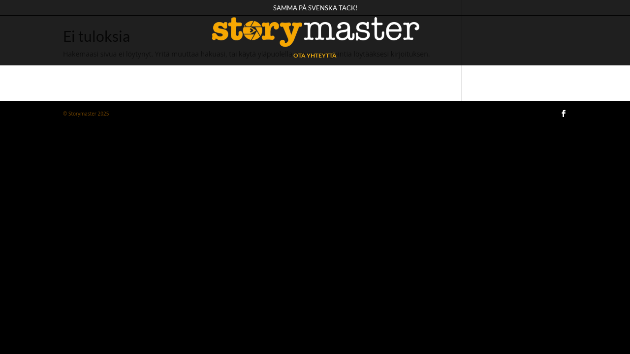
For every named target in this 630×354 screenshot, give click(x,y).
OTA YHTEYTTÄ (315, 55)
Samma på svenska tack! (315, 8)
